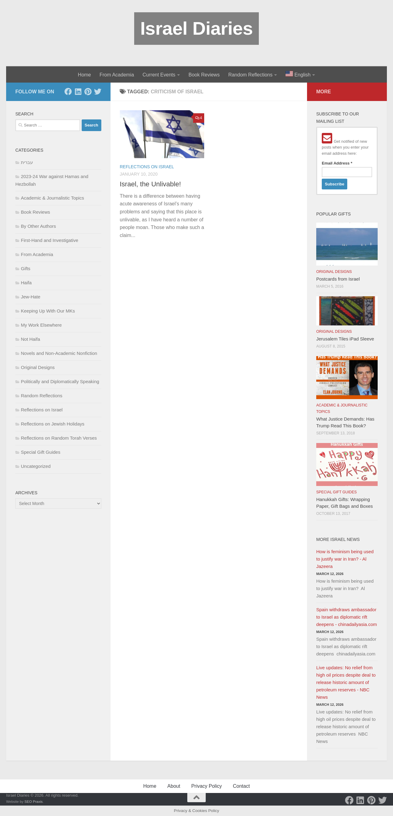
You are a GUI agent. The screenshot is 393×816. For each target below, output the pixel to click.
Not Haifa (30, 339)
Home (84, 74)
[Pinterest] (87, 91)
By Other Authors (38, 226)
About (173, 786)
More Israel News (338, 539)
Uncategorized (36, 466)
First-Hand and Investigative (49, 240)
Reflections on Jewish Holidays (52, 423)
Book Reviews (204, 74)
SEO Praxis (34, 801)
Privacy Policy (206, 786)
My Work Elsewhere (41, 325)
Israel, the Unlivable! (150, 184)
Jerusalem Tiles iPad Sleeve (345, 338)
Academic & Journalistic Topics (52, 197)
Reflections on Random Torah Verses (59, 438)
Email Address (337, 163)
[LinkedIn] (78, 91)
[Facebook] (68, 91)
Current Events (158, 74)
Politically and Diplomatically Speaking (60, 381)
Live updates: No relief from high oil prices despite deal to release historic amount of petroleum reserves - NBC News (345, 682)
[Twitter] (97, 91)
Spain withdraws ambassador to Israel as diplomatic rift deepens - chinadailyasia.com (346, 617)
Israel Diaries (196, 28)
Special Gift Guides (40, 452)
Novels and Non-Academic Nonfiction (59, 353)
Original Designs (38, 367)
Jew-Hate (30, 296)
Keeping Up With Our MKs (48, 310)
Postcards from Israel (338, 279)
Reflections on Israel (147, 166)
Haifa (26, 282)
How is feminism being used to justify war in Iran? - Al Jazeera (345, 559)
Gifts (25, 268)
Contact (241, 786)
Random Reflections (250, 74)
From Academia (116, 74)
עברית (27, 162)
